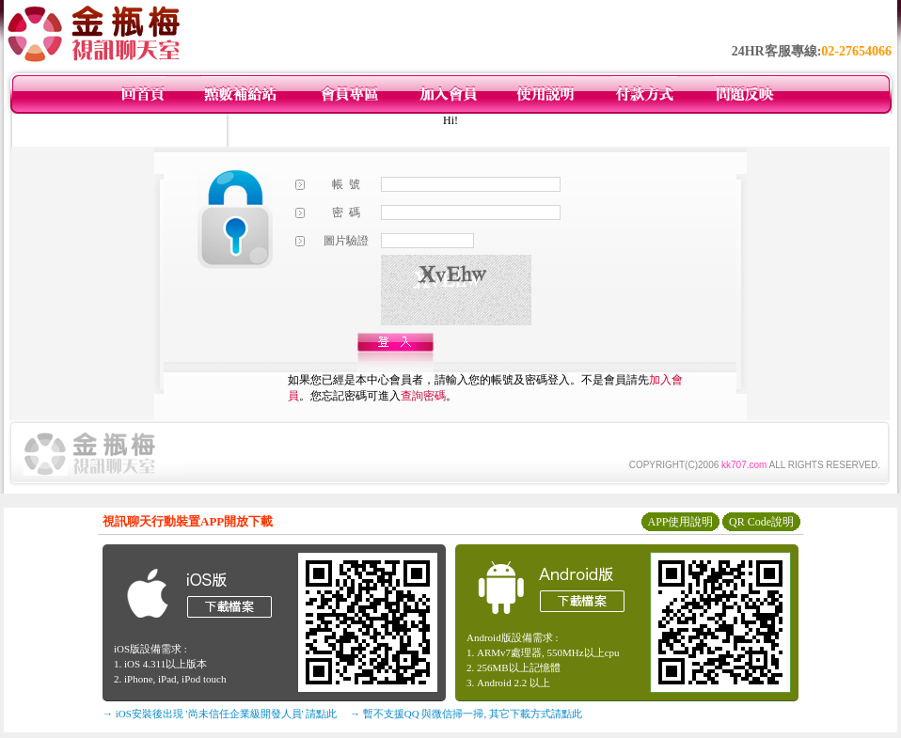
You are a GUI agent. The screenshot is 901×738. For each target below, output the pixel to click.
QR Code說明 (761, 521)
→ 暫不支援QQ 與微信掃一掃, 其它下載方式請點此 (466, 713)
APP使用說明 (680, 521)
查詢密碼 (423, 395)
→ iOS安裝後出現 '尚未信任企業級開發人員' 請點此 (220, 713)
